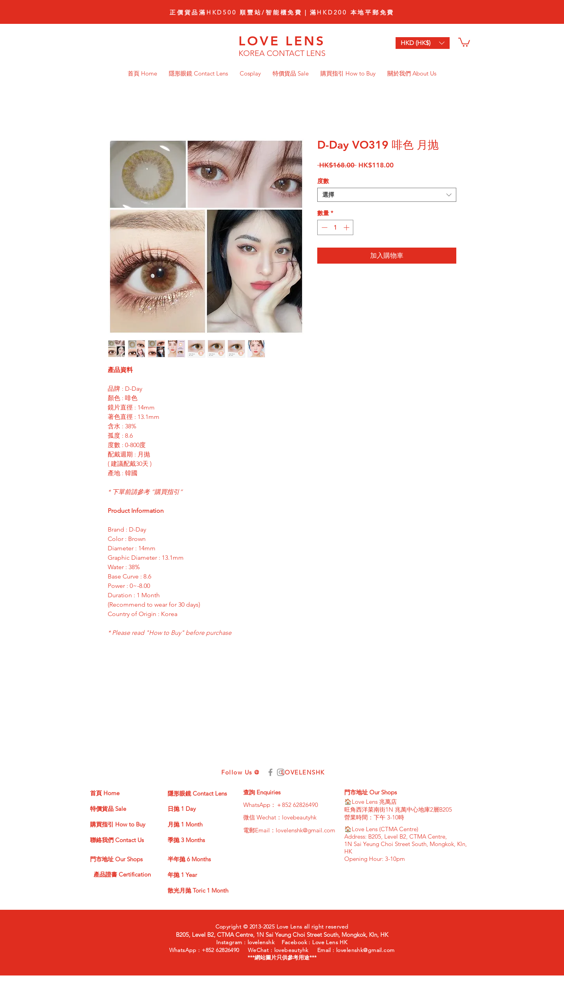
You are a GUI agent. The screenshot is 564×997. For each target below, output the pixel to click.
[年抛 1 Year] (195, 874)
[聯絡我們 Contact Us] (121, 840)
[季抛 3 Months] (195, 840)
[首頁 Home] (118, 793)
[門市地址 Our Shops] (118, 859)
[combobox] (386, 195)
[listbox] (423, 43)
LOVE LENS (282, 41)
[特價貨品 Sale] (118, 808)
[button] (464, 42)
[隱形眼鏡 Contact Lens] (202, 793)
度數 (323, 181)
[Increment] (347, 227)
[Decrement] (323, 227)
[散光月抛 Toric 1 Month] (198, 890)
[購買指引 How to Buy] (120, 824)
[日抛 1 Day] (195, 808)
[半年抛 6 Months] (195, 859)
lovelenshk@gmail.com (305, 830)
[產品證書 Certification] (123, 874)
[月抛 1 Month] (195, 824)
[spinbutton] (335, 227)
